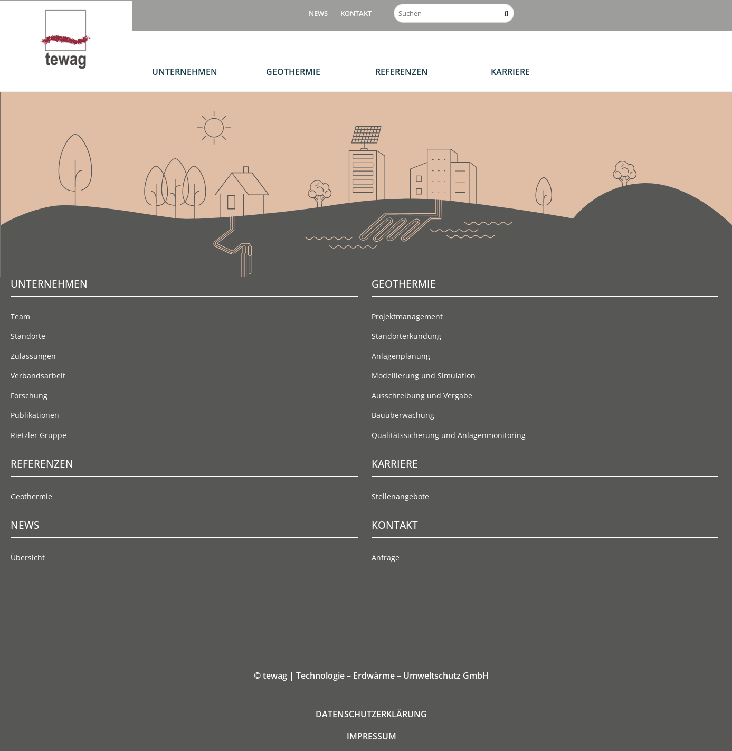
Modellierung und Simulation (424, 375)
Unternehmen (184, 72)
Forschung (29, 396)
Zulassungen (33, 356)
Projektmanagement (407, 316)
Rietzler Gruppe (38, 435)
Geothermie (293, 72)
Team (20, 316)
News (318, 13)
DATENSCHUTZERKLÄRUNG (371, 714)
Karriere (510, 72)
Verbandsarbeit (38, 375)
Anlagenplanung (401, 356)
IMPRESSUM (371, 736)
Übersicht (28, 558)
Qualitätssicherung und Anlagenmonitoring (449, 435)
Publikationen (35, 415)
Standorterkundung (406, 336)
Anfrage (386, 558)
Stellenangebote (400, 496)
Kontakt (356, 13)
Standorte (28, 336)
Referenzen (401, 72)
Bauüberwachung (403, 415)
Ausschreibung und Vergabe (422, 396)
